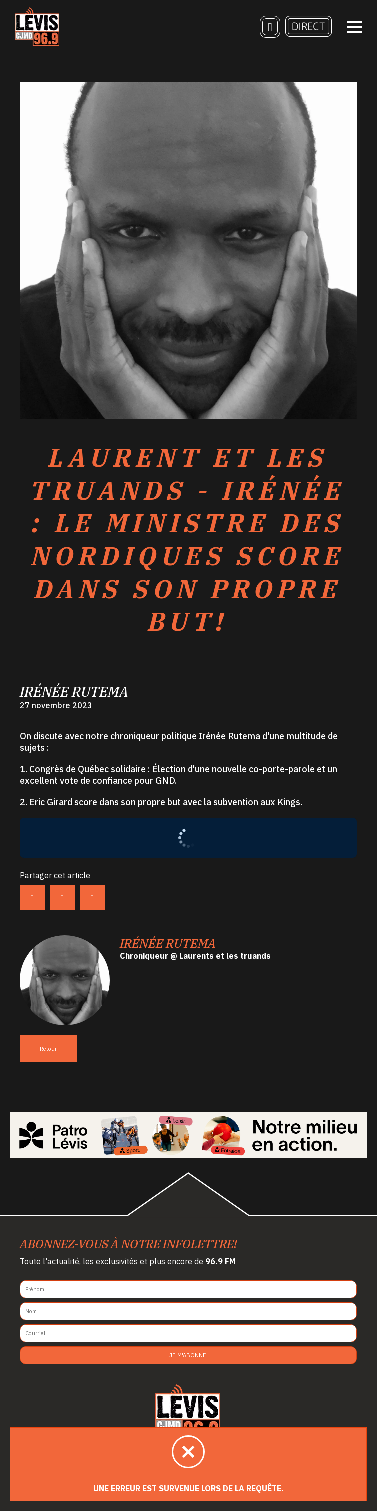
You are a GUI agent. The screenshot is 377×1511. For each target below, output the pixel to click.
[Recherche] (270, 27)
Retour (49, 1048)
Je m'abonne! (189, 1355)
